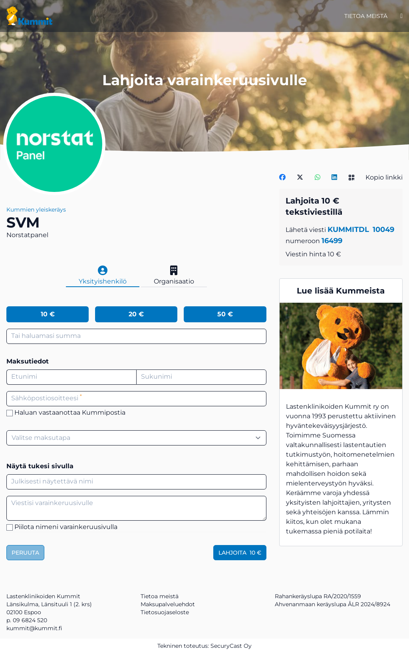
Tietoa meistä (365, 16)
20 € (136, 314)
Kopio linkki (384, 177)
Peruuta (25, 552)
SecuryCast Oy (231, 645)
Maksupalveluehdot (168, 604)
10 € (48, 314)
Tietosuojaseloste (165, 612)
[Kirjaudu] (401, 16)
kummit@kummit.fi (34, 628)
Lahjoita (239, 553)
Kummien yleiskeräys (36, 209)
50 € (225, 314)
